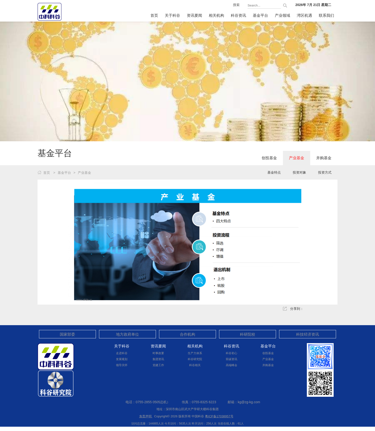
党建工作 (158, 365)
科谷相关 (195, 365)
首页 (154, 15)
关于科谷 (172, 15)
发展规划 (121, 359)
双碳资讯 (231, 359)
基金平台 (260, 15)
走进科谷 (121, 353)
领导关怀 (121, 365)
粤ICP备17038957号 (219, 416)
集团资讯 (158, 359)
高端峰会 (231, 365)
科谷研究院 (195, 359)
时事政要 (158, 353)
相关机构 (216, 15)
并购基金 (323, 158)
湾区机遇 (304, 15)
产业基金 (296, 158)
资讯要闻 (194, 15)
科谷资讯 (238, 15)
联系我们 (326, 15)
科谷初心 (231, 353)
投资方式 (324, 172)
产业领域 (282, 15)
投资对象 (299, 172)
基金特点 (274, 172)
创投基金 (269, 158)
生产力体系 (195, 353)
